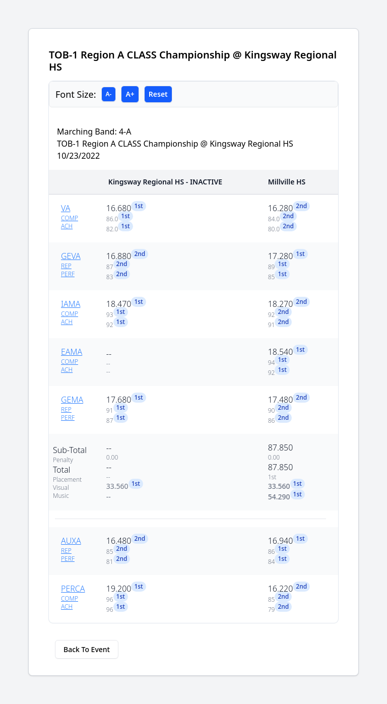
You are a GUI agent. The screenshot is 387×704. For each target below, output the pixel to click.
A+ (129, 94)
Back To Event (86, 649)
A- (109, 94)
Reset (158, 94)
